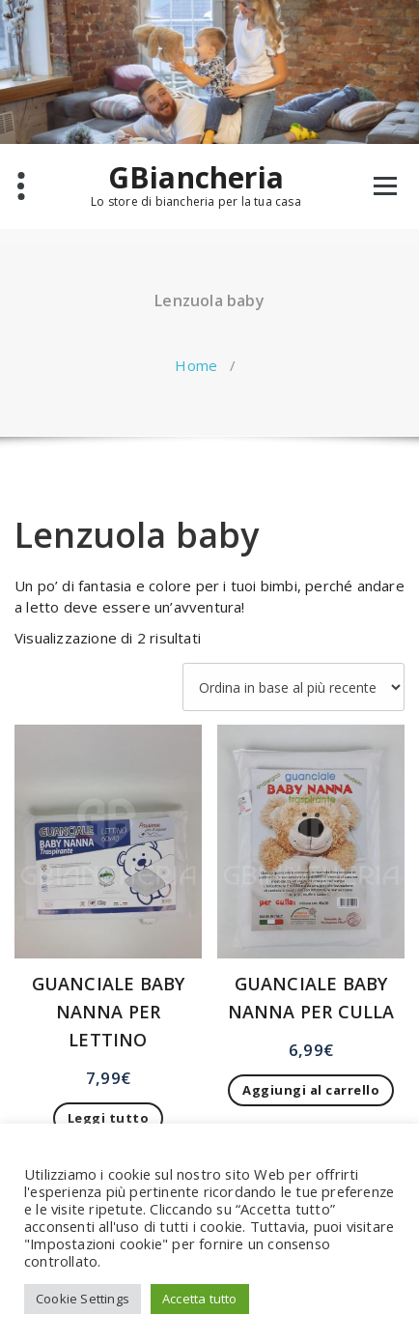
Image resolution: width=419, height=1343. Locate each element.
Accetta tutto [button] (199, 1298)
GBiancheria (196, 177)
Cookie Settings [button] (82, 1298)
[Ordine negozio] (293, 687)
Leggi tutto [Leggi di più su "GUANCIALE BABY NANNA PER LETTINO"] (109, 1118)
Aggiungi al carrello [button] (310, 1090)
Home (196, 365)
